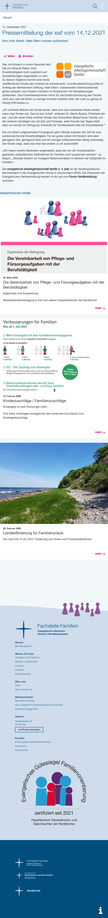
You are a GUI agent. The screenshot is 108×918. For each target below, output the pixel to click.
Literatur (19, 666)
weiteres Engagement (26, 709)
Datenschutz (21, 750)
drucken (27, 56)
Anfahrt (19, 717)
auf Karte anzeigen (29, 729)
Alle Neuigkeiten (23, 646)
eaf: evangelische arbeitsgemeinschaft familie (39, 705)
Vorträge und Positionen (27, 657)
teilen (11, 56)
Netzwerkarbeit (24, 697)
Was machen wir (23, 689)
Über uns (20, 682)
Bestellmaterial (23, 674)
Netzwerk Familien (25, 701)
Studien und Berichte (26, 662)
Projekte (19, 670)
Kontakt (19, 738)
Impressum (21, 746)
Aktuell (7, 17)
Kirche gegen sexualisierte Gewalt (33, 742)
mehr (98, 308)
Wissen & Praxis (24, 654)
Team (18, 685)
